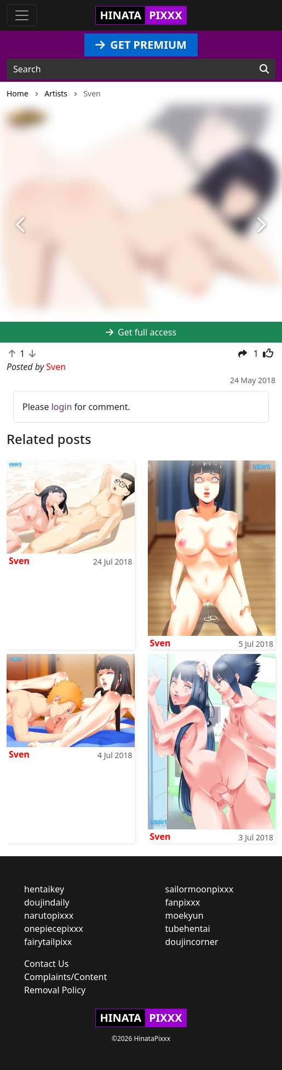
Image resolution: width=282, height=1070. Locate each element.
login (61, 407)
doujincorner (191, 942)
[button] (21, 226)
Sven (19, 561)
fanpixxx (182, 902)
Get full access (141, 332)
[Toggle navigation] (22, 15)
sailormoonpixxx (199, 889)
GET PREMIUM (141, 44)
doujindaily (47, 902)
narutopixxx (48, 915)
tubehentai (187, 929)
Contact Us (46, 964)
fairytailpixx (48, 942)
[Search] (264, 69)
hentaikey (44, 889)
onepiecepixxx (53, 929)
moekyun (184, 915)
